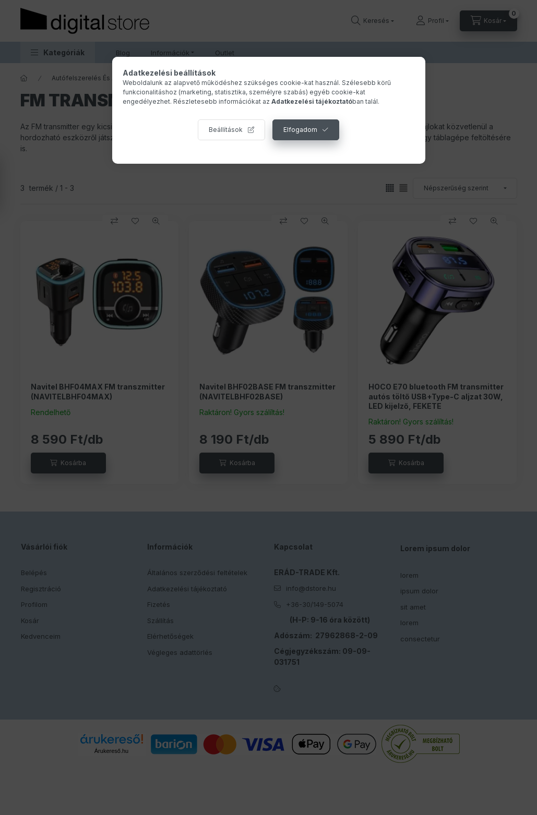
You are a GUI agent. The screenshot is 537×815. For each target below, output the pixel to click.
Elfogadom (300, 129)
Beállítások (226, 129)
